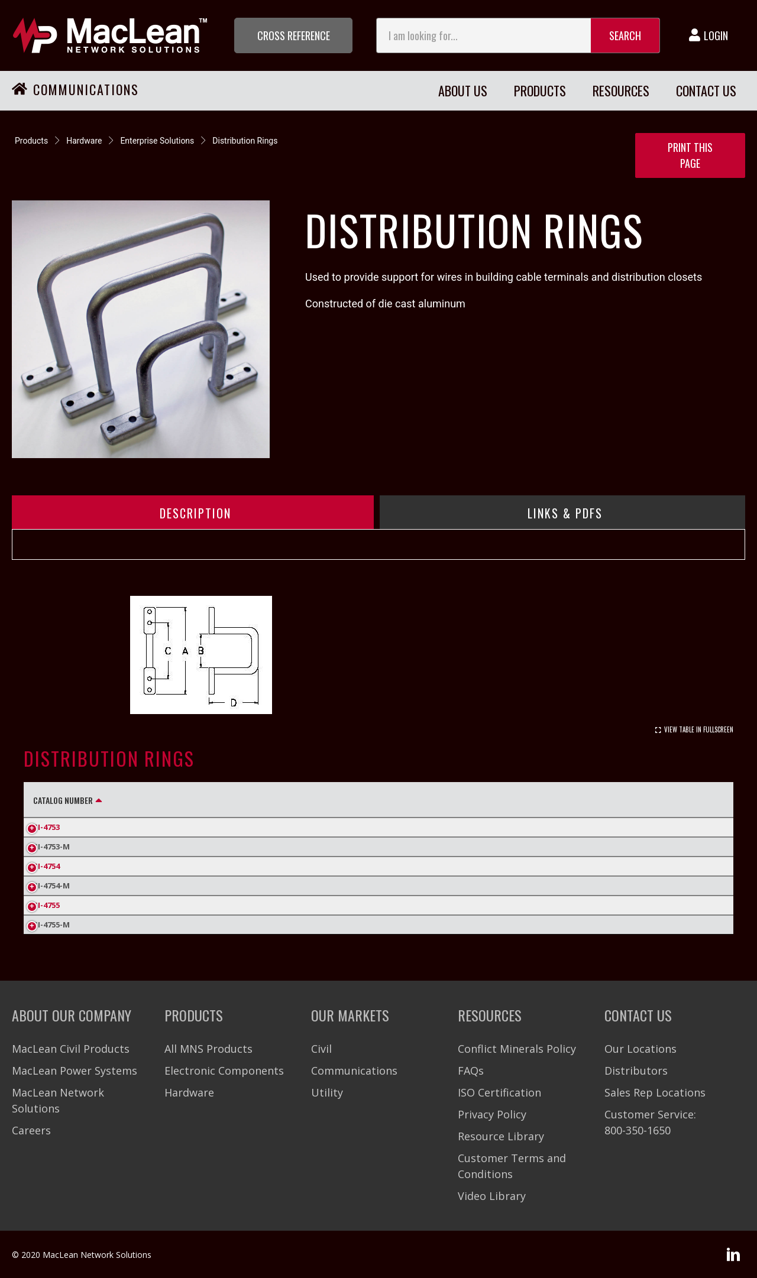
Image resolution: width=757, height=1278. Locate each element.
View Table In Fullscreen (698, 729)
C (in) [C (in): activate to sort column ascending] (258, 800)
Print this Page (690, 155)
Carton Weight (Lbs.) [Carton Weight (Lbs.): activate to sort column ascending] (658, 800)
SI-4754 (46, 866)
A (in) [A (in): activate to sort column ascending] (145, 800)
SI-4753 (46, 827)
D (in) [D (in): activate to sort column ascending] (315, 800)
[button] (293, 35)
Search (625, 35)
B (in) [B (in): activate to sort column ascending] (202, 800)
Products (31, 140)
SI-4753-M (51, 846)
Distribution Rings (244, 140)
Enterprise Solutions (157, 140)
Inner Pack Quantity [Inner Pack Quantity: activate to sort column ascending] (399, 800)
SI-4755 (46, 905)
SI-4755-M (51, 924)
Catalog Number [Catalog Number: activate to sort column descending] (63, 800)
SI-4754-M (51, 885)
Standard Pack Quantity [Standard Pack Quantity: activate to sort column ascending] (527, 800)
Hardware (84, 140)
